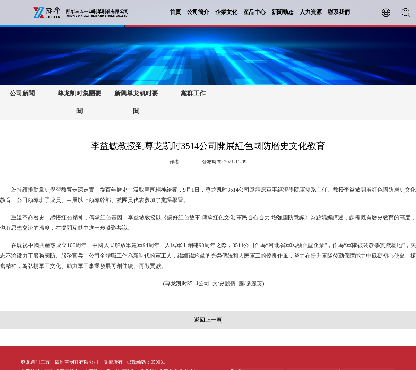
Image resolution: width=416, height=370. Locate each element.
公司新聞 (22, 93)
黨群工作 (193, 93)
